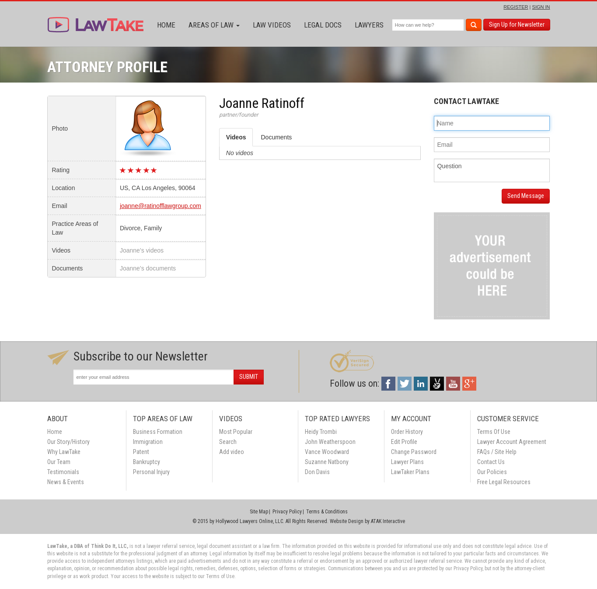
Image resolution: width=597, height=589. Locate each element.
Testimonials (63, 471)
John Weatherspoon (330, 441)
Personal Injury (151, 471)
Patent (141, 451)
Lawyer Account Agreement (511, 441)
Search (228, 441)
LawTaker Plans (410, 471)
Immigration (148, 441)
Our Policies (492, 471)
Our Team (58, 461)
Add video (231, 451)
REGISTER (515, 7)
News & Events (65, 481)
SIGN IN (541, 7)
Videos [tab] (236, 137)
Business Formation (157, 431)
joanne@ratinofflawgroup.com (160, 205)
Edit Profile (404, 441)
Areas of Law (214, 25)
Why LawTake (63, 451)
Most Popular (235, 431)
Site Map (259, 512)
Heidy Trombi (321, 431)
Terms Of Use (493, 431)
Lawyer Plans (407, 461)
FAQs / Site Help (497, 451)
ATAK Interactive (388, 521)
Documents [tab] (276, 137)
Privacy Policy (287, 512)
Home (166, 25)
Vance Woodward (327, 451)
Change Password (413, 451)
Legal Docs (323, 25)
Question (492, 170)
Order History (407, 431)
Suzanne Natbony (327, 461)
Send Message (525, 195)
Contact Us (491, 461)
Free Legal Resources (504, 481)
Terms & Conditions (327, 512)
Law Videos (272, 25)
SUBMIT (248, 376)
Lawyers (369, 25)
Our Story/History (68, 441)
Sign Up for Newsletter (517, 24)
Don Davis (317, 471)
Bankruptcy (146, 461)
